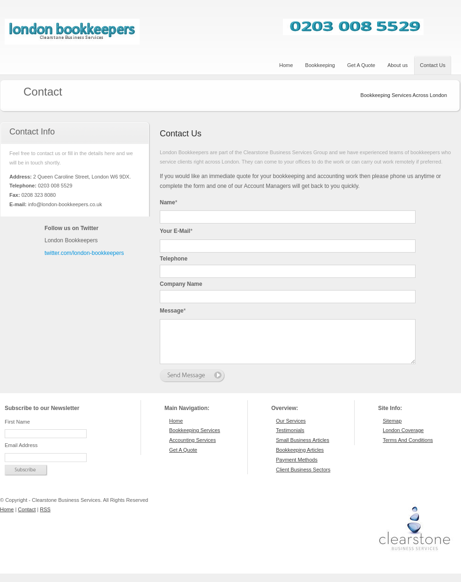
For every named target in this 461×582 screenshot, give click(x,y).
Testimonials (290, 438)
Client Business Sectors (303, 478)
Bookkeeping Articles (300, 458)
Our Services (291, 429)
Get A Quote (183, 458)
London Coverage (403, 438)
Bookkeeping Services (194, 438)
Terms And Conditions (408, 448)
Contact (27, 518)
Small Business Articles (302, 448)
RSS (45, 518)
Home (176, 429)
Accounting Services (192, 448)
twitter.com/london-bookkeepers (84, 253)
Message (173, 310)
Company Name (181, 284)
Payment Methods (297, 468)
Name (168, 202)
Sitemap (392, 429)
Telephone (173, 258)
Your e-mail (176, 231)
